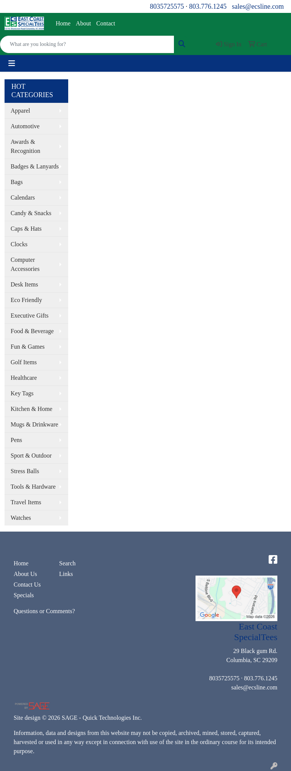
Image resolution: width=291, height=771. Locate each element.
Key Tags (22, 393)
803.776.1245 (208, 6)
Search (67, 563)
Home (63, 23)
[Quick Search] (87, 44)
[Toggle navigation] (12, 63)
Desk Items (24, 284)
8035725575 (167, 6)
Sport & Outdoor (31, 455)
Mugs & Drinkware (34, 424)
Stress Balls (25, 471)
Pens (16, 440)
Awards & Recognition (25, 146)
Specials (24, 595)
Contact (105, 23)
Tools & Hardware (33, 486)
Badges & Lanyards (35, 166)
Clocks (19, 244)
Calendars (23, 197)
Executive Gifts (29, 315)
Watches (21, 518)
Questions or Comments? (44, 611)
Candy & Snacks (31, 213)
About (83, 23)
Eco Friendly (26, 300)
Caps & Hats (26, 228)
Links (66, 574)
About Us (25, 574)
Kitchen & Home (31, 409)
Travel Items (26, 502)
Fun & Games (28, 346)
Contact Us (27, 584)
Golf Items (24, 362)
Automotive (25, 126)
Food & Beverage (32, 331)
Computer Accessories (25, 264)
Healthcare (24, 377)
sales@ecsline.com (258, 6)
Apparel (20, 110)
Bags (17, 182)
